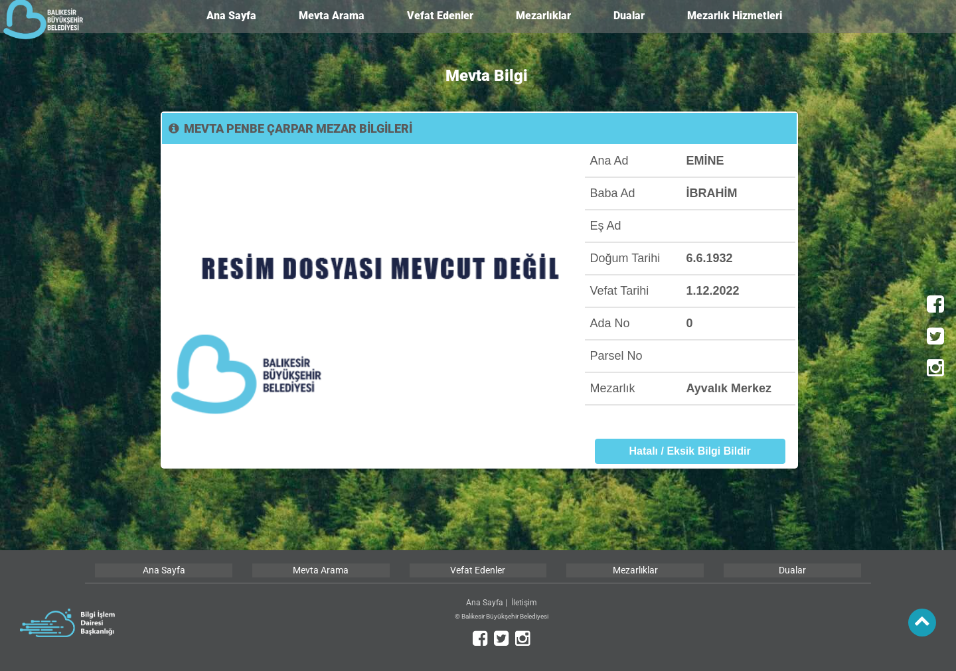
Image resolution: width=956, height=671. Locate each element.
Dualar (629, 15)
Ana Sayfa (231, 15)
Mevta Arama (331, 15)
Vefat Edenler (440, 15)
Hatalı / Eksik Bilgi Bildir (689, 451)
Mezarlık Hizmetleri (734, 15)
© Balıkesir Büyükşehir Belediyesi (501, 616)
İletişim (524, 602)
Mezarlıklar (543, 15)
